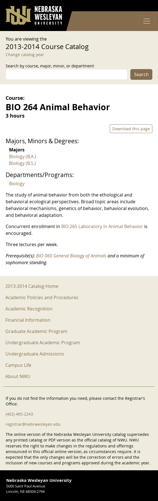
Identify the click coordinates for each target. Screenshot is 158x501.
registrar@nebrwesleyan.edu (33, 424)
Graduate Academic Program (36, 331)
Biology (17, 183)
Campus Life (18, 365)
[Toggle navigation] (147, 21)
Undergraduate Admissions (34, 354)
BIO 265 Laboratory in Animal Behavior (102, 226)
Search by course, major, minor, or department (50, 66)
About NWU (17, 376)
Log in (145, 5)
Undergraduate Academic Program (42, 342)
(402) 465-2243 (19, 414)
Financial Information (28, 320)
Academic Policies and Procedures (41, 297)
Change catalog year (25, 54)
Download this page (131, 128)
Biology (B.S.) (22, 163)
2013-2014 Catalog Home (31, 286)
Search (141, 74)
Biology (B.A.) (22, 156)
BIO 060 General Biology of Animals (71, 256)
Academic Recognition (28, 309)
